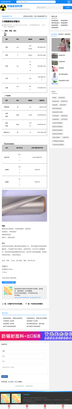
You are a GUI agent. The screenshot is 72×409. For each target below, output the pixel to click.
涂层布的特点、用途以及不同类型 (37, 318)
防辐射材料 (63, 105)
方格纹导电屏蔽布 (57, 123)
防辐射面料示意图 (57, 112)
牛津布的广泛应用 (8, 321)
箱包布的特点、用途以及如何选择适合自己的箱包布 (13, 318)
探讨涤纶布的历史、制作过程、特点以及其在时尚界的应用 (37, 323)
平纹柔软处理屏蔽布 (58, 144)
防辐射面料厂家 (56, 25)
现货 (45, 407)
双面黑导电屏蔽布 (57, 134)
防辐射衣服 (55, 101)
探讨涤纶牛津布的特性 (33, 326)
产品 (27, 407)
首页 (9, 407)
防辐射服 (55, 105)
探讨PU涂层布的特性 (9, 326)
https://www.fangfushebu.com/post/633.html (27, 297)
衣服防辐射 (55, 119)
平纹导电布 (64, 119)
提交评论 (4, 378)
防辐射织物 (64, 115)
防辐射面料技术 (56, 27)
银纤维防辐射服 (56, 108)
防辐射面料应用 (65, 23)
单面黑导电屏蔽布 (57, 130)
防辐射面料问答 (65, 25)
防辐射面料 (61, 97)
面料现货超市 (55, 23)
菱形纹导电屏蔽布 (57, 126)
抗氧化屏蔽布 (56, 137)
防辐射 (54, 97)
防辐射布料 (64, 101)
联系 (63, 407)
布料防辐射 (55, 115)
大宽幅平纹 (65, 137)
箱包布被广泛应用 (8, 323)
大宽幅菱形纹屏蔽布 (9, 282)
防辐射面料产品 (56, 20)
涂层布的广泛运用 (32, 321)
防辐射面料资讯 (65, 20)
